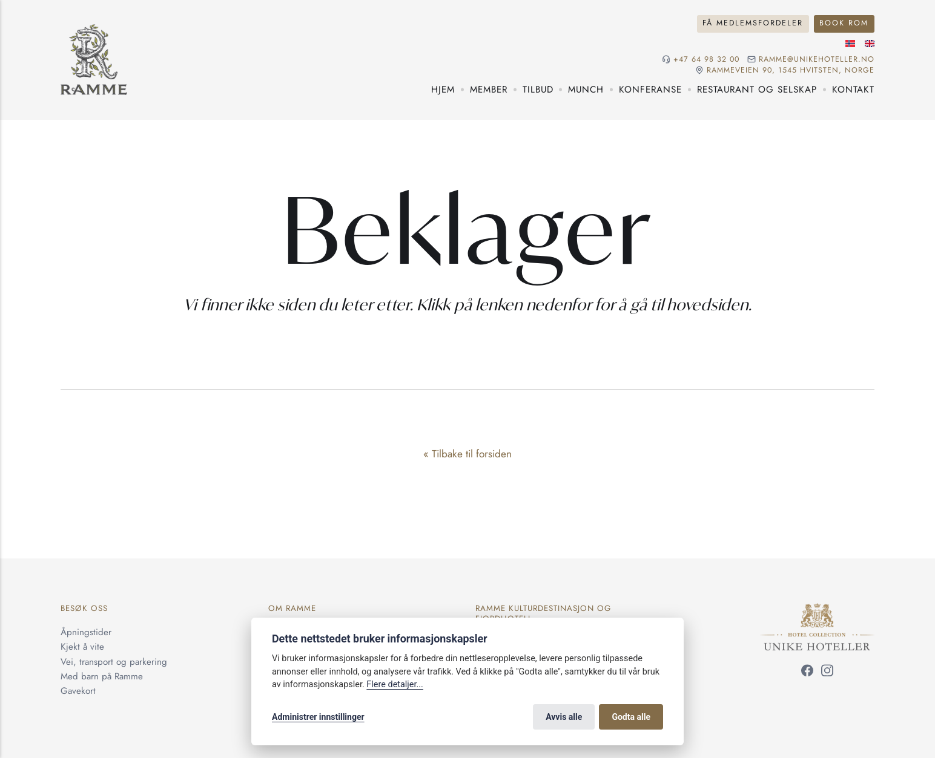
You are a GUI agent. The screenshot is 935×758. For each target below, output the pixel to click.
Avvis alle (564, 717)
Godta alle (631, 717)
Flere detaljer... (394, 684)
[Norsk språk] (850, 43)
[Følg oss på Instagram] (827, 672)
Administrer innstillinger (318, 717)
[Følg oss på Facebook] (807, 672)
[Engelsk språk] (869, 43)
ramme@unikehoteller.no (816, 59)
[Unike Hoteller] (817, 610)
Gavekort (78, 691)
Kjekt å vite (82, 647)
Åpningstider (86, 632)
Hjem (443, 89)
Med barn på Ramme (102, 676)
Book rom (843, 23)
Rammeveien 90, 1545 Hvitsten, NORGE (790, 70)
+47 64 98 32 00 (706, 59)
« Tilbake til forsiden (467, 453)
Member (488, 89)
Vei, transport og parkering (114, 661)
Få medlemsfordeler (752, 23)
